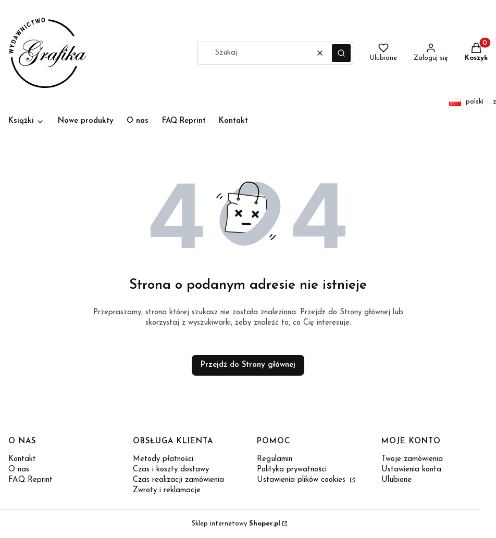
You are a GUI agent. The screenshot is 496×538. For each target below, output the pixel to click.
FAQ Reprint (30, 480)
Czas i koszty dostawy (171, 469)
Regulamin (274, 459)
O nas (18, 469)
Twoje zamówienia (412, 459)
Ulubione (396, 480)
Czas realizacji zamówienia (178, 480)
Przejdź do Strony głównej (248, 365)
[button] (341, 53)
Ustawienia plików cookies (302, 480)
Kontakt (22, 459)
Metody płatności (163, 459)
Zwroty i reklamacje (167, 490)
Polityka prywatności (292, 469)
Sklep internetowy (236, 523)
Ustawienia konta (411, 469)
